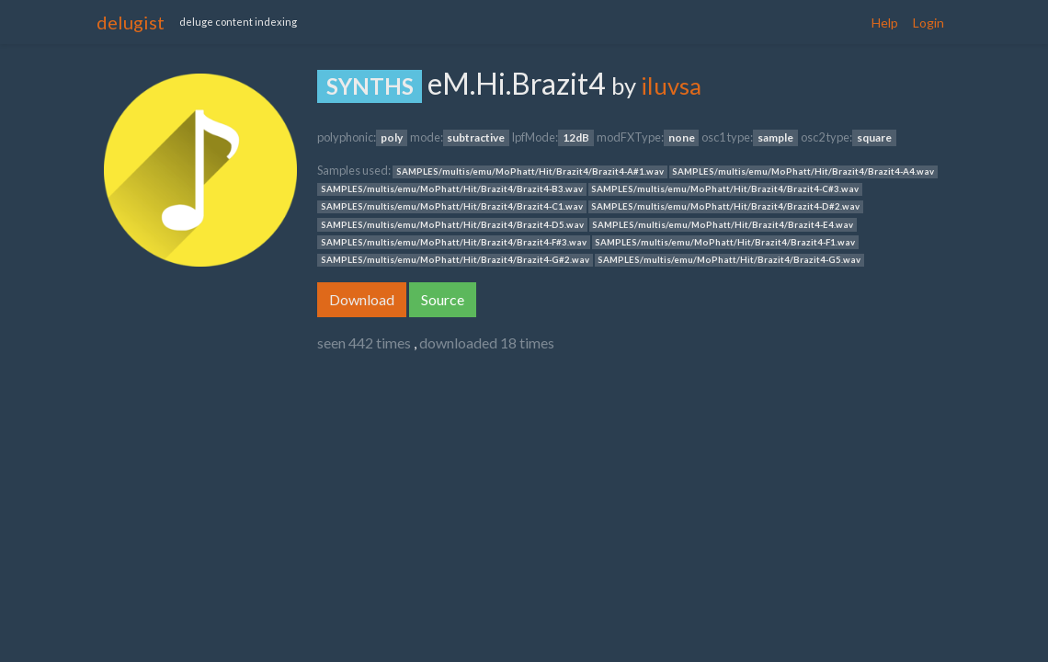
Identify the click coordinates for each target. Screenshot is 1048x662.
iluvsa (671, 85)
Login (928, 22)
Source (442, 299)
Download (361, 299)
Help (884, 22)
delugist (131, 22)
